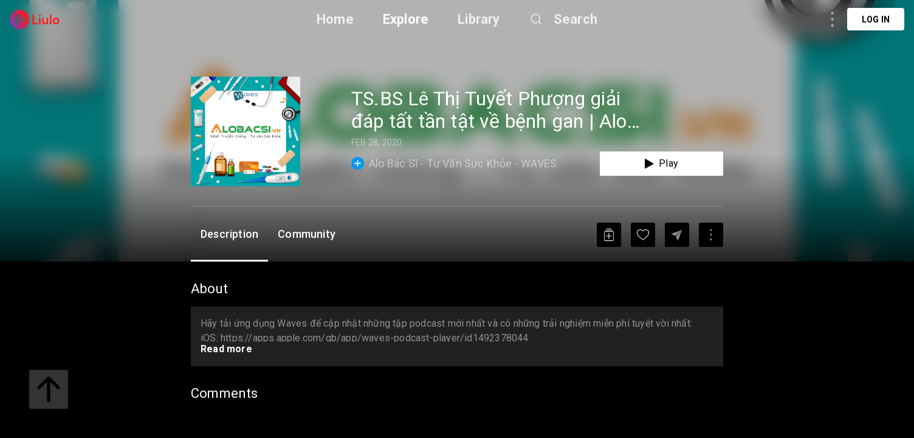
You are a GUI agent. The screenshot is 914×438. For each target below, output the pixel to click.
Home (335, 19)
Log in (876, 19)
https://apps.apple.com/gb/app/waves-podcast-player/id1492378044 (375, 338)
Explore (405, 19)
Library (479, 19)
